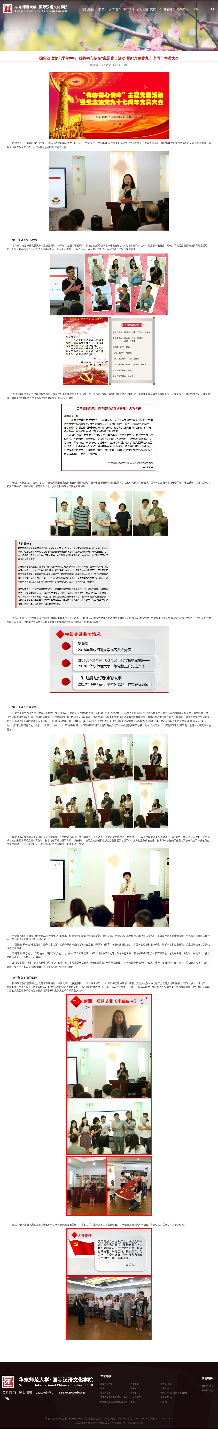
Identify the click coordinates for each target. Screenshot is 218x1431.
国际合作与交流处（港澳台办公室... (177, 1393)
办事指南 (183, 9)
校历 (102, 1388)
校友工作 (155, 9)
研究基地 (142, 9)
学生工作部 (166, 1384)
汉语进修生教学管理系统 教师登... (115, 1402)
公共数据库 (135, 1397)
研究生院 (165, 1388)
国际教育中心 (167, 1397)
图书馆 (133, 1402)
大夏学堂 (134, 1384)
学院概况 (88, 9)
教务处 (164, 1402)
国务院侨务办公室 (210, 1386)
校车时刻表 (105, 1393)
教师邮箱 (134, 1393)
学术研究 (129, 9)
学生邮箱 (134, 1388)
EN (196, 9)
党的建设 (169, 9)
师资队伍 (101, 9)
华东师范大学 (106, 1384)
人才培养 (115, 9)
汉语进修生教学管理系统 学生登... (115, 1397)
